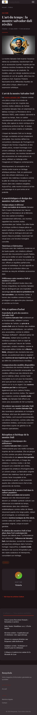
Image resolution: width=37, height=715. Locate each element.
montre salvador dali (12, 97)
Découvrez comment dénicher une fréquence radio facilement (16, 640)
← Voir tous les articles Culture (13, 597)
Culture (10, 7)
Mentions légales (7, 699)
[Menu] (33, 2)
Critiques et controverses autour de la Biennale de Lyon (17, 653)
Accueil (4, 7)
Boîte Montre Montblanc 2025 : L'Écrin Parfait (17, 627)
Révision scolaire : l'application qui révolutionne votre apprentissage (16, 634)
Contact (4, 703)
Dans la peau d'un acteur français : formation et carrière (16, 621)
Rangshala (11, 2)
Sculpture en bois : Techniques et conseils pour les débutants (15, 647)
